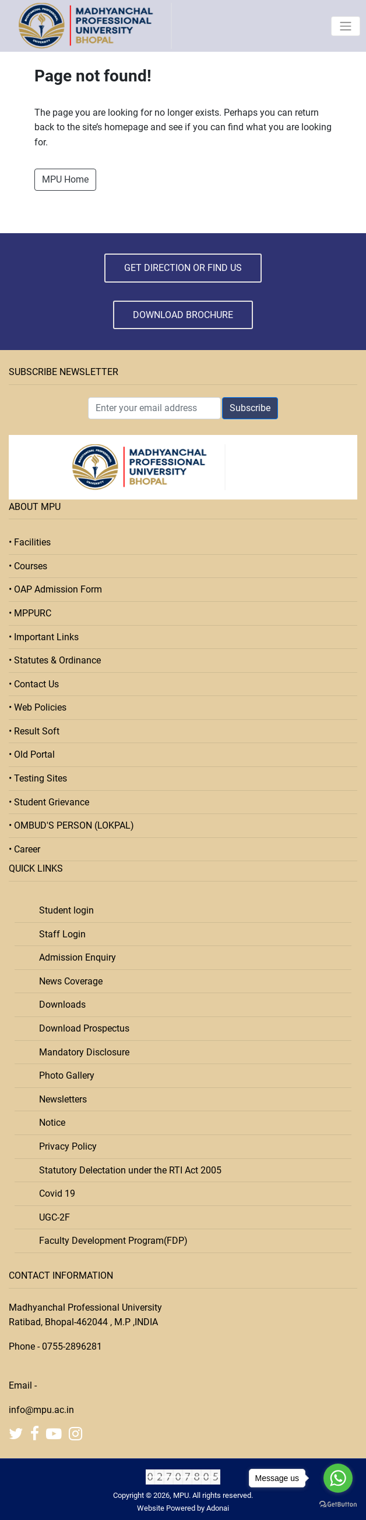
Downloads (59, 1004)
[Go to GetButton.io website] (338, 1504)
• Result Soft (34, 731)
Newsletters (59, 1099)
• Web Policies (37, 707)
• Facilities (30, 542)
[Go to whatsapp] (338, 1478)
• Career (24, 849)
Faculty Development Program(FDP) (110, 1240)
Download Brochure (183, 314)
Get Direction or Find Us (183, 267)
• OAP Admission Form (55, 589)
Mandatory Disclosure (80, 1052)
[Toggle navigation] (345, 26)
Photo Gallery (63, 1075)
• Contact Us (34, 684)
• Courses (28, 566)
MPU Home (65, 179)
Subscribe (250, 407)
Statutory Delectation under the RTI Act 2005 (126, 1170)
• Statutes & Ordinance (55, 660)
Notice (48, 1122)
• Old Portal (32, 754)
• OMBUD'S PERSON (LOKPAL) (71, 825)
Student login (63, 910)
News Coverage (67, 981)
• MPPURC (30, 613)
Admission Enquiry (74, 957)
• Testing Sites (38, 778)
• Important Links (44, 637)
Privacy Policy (64, 1146)
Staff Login (59, 934)
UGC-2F (51, 1217)
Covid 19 (53, 1193)
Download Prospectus (80, 1028)
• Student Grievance (49, 802)
